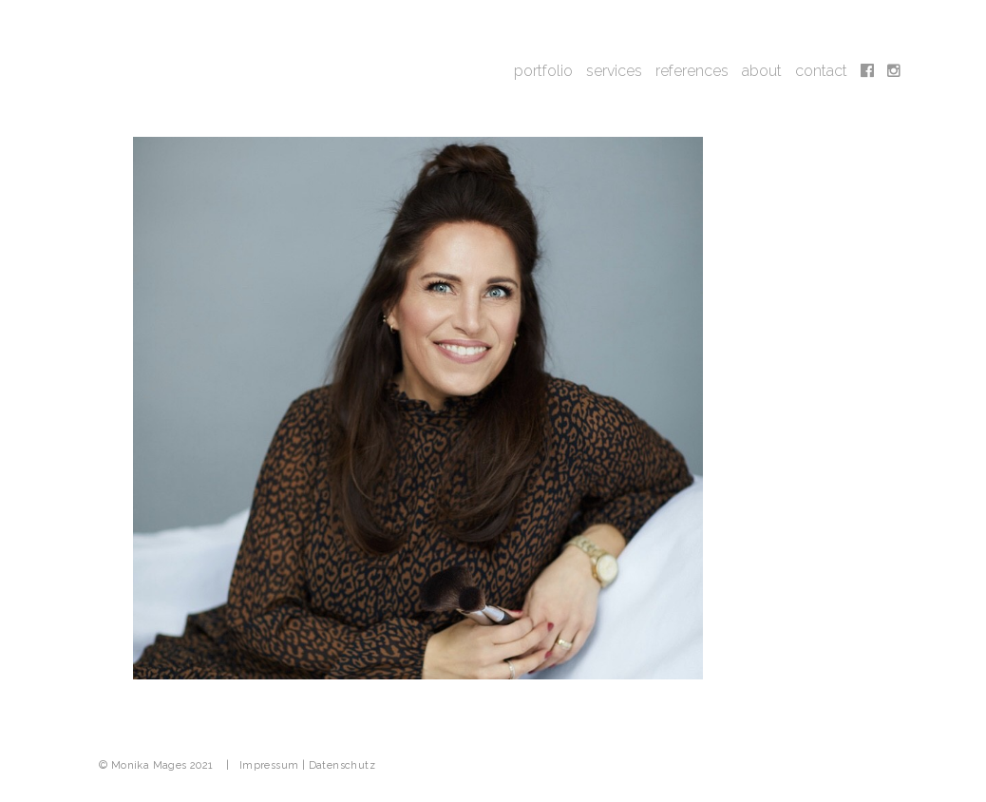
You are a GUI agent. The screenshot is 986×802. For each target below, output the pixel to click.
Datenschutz (342, 765)
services (614, 71)
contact (821, 71)
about (762, 71)
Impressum (269, 765)
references (692, 71)
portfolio (543, 71)
